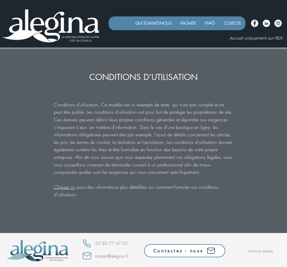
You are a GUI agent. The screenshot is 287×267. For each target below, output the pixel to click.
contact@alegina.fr (111, 256)
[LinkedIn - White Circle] (266, 23)
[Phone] (87, 243)
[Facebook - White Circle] (254, 23)
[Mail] (87, 256)
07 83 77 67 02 (111, 243)
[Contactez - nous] (184, 250)
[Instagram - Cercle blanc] (278, 23)
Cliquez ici (64, 187)
